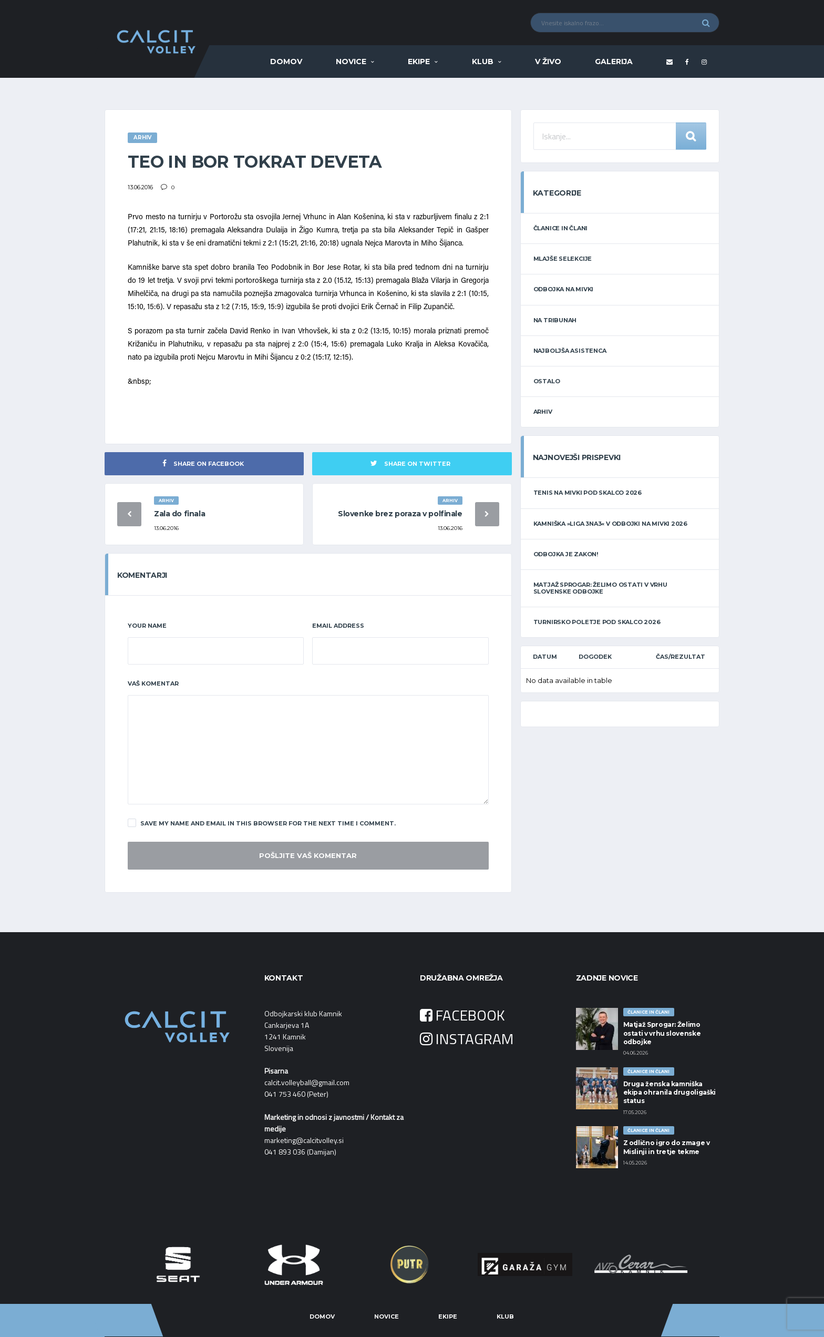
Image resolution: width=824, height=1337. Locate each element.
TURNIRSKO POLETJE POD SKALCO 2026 (597, 622)
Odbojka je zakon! (565, 554)
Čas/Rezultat (680, 656)
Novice (351, 61)
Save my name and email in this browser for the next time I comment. (262, 823)
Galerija (614, 61)
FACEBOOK (462, 1015)
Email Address (338, 625)
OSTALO (546, 381)
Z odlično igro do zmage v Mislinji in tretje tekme (666, 1147)
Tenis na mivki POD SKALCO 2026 (587, 492)
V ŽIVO (548, 61)
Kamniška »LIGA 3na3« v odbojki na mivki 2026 (610, 523)
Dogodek (595, 656)
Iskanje (691, 136)
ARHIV (542, 411)
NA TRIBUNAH (555, 320)
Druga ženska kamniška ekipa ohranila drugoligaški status (669, 1092)
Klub (482, 61)
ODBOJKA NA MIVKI (563, 289)
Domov (286, 61)
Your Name (147, 625)
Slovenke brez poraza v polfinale (400, 513)
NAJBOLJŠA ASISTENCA (569, 350)
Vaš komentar (153, 683)
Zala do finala (179, 513)
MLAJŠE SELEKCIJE (562, 258)
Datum (545, 656)
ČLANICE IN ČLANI (560, 228)
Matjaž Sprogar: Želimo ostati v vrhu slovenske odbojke (600, 588)
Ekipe (419, 61)
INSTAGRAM (466, 1038)
